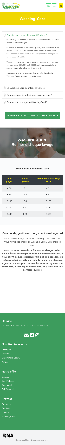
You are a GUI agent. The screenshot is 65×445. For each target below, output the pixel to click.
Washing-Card (8, 416)
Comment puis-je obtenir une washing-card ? (29, 95)
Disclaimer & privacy (39, 440)
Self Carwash (8, 389)
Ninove (5, 362)
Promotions (7, 404)
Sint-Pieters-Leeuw (11, 357)
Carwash (6, 377)
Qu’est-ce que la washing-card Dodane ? (27, 35)
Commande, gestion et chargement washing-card (32, 115)
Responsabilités (22, 440)
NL (48, 6)
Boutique (6, 408)
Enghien (5, 353)
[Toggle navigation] (54, 5)
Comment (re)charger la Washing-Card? (27, 102)
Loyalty (5, 412)
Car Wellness (8, 381)
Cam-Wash (7, 385)
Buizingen (6, 349)
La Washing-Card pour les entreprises (26, 88)
